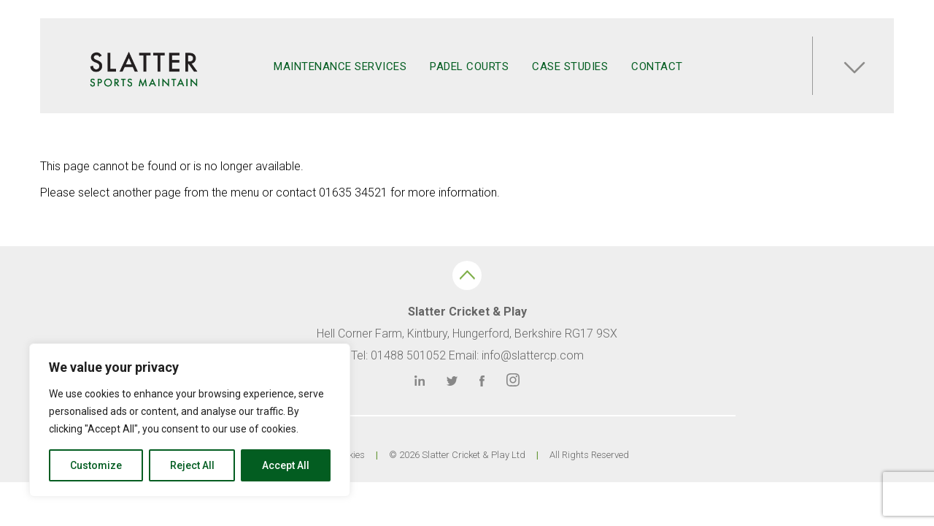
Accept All (285, 465)
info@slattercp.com (533, 355)
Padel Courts (469, 66)
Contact (657, 66)
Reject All (192, 465)
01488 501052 (408, 355)
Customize (96, 465)
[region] (189, 420)
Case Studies (570, 66)
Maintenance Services (340, 66)
